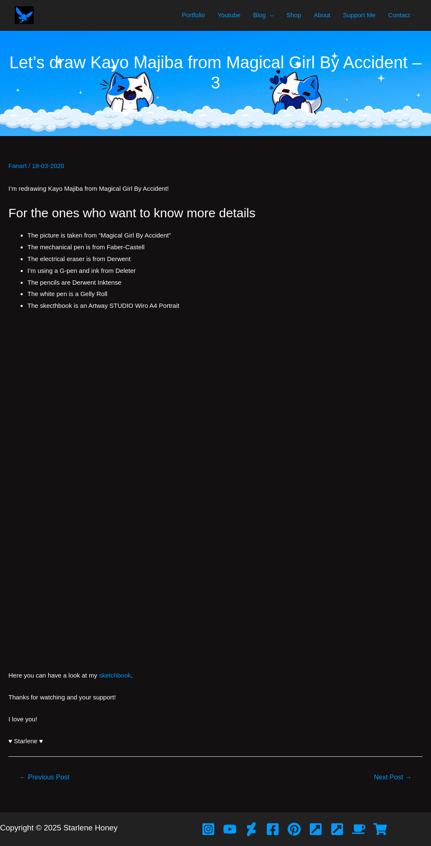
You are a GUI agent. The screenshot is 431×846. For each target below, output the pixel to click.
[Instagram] (208, 829)
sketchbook (115, 675)
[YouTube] (229, 829)
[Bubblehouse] (337, 829)
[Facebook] (272, 829)
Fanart (17, 165)
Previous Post (44, 777)
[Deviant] (251, 829)
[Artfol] (315, 829)
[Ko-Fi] (358, 829)
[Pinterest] (294, 829)
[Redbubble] (380, 829)
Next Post (393, 777)
